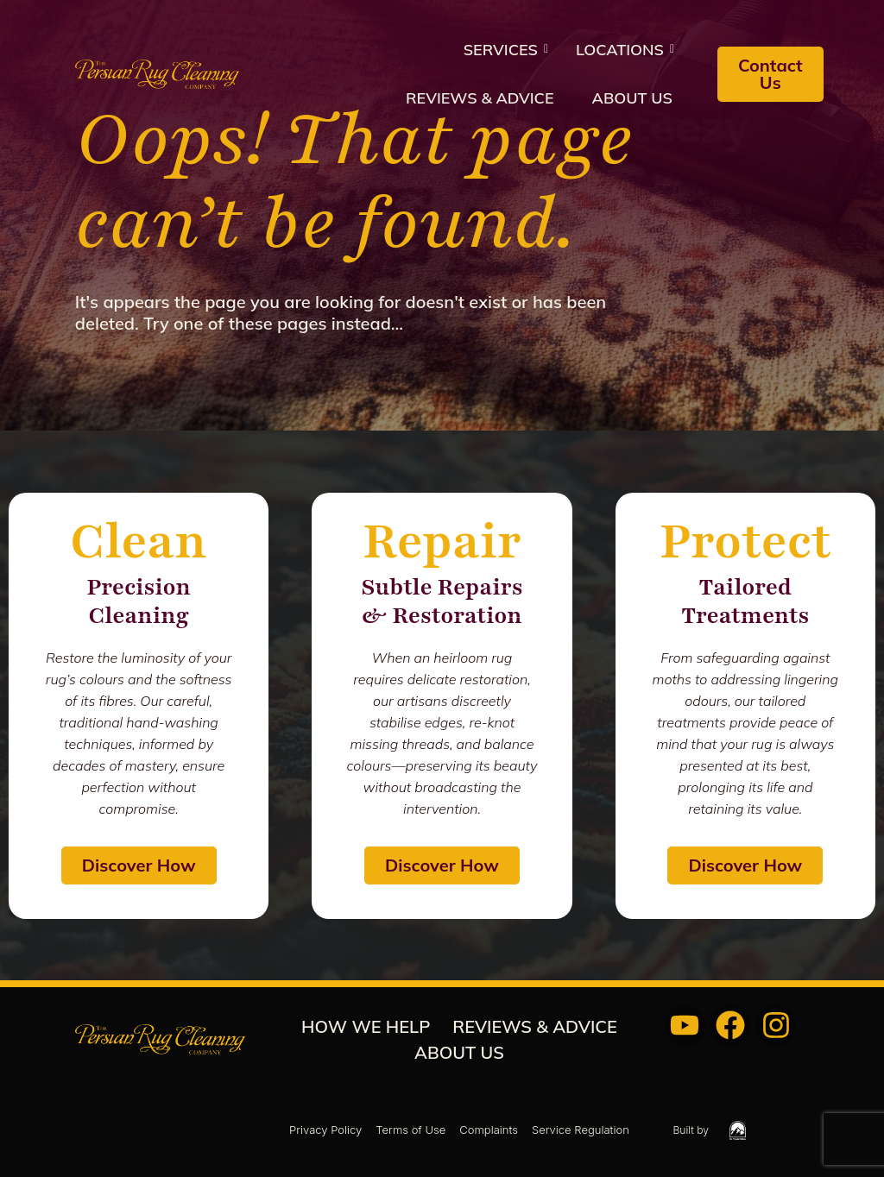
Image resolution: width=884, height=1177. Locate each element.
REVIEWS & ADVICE (480, 98)
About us (632, 98)
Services (506, 50)
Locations (625, 50)
